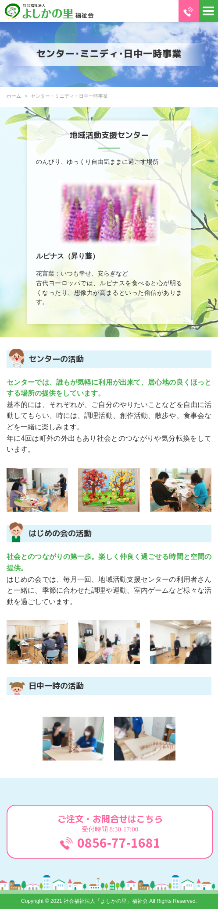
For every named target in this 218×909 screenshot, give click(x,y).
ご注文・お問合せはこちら (109, 832)
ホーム (14, 96)
